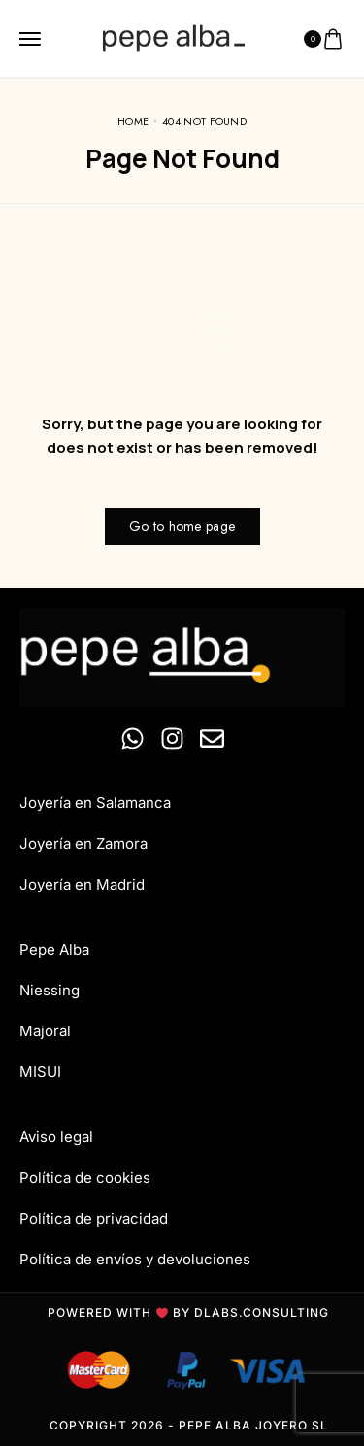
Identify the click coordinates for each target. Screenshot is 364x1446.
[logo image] (173, 38)
